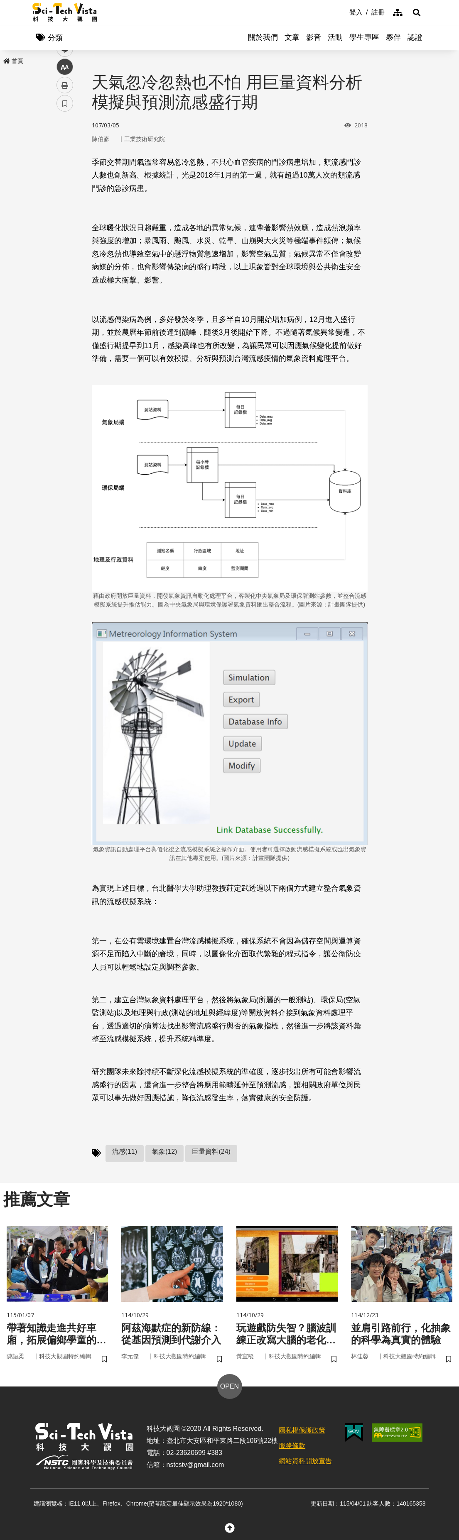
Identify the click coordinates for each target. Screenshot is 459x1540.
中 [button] (64, 213)
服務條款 (292, 1445)
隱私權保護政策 (302, 1430)
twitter (65, 176)
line (62, 195)
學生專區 (364, 37)
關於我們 (263, 37)
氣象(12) (164, 1151)
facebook (65, 158)
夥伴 (393, 37)
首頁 (13, 61)
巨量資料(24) (211, 1151)
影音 (313, 37)
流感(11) (124, 1151)
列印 (64, 231)
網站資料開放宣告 (305, 1460)
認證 (414, 37)
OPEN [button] (229, 1386)
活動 (335, 37)
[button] (416, 12)
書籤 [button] (64, 249)
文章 (292, 37)
